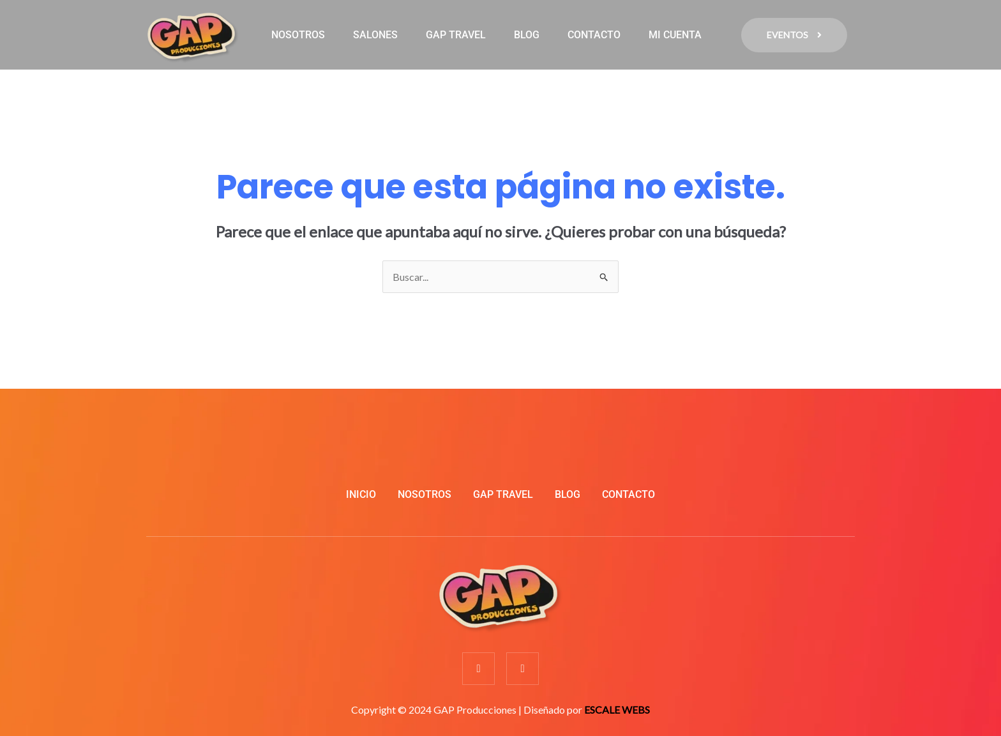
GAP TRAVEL (456, 35)
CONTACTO (594, 35)
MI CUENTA (675, 35)
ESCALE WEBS (617, 709)
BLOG (526, 35)
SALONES (375, 35)
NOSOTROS (298, 35)
